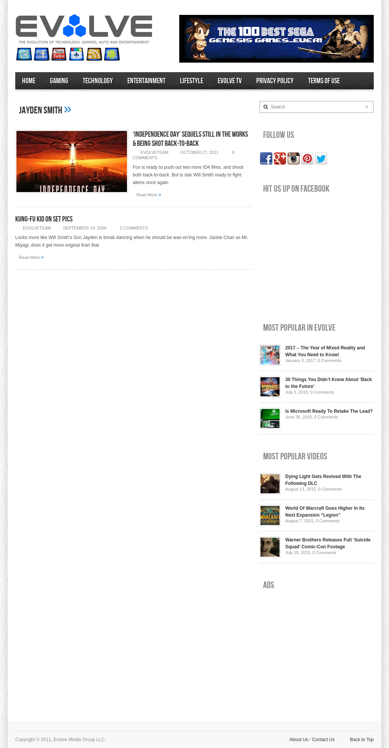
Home (28, 81)
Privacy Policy (275, 81)
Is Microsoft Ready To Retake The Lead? (329, 411)
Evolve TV (230, 81)
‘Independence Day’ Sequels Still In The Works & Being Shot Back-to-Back (190, 139)
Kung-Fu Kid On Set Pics (43, 219)
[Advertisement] (316, 649)
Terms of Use (324, 81)
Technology (98, 81)
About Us (298, 739)
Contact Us (323, 739)
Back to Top (362, 739)
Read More (149, 194)
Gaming (59, 81)
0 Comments (134, 228)
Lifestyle (191, 81)
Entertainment (146, 81)
